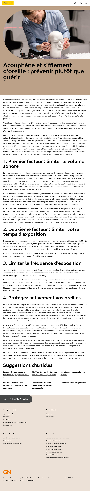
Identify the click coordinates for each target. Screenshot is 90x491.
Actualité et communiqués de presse (15, 422)
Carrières (6, 417)
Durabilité (6, 419)
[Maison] (5, 399)
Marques (5, 478)
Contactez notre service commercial (57, 438)
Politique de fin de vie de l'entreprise (57, 458)
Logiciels (49, 414)
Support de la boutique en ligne (56, 443)
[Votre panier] (80, 3)
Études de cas (7, 425)
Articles (13, 399)
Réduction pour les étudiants (12, 443)
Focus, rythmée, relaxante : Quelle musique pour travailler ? (16, 375)
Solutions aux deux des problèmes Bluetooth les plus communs (15, 385)
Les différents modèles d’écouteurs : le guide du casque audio (42, 385)
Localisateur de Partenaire (11, 438)
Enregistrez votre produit (54, 446)
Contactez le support (53, 441)
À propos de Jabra (8, 414)
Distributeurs (7, 441)
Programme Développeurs (54, 449)
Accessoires (50, 417)
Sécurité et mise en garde (16, 478)
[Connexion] (75, 3)
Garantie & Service (52, 455)
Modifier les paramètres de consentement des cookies (52, 478)
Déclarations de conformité (75, 478)
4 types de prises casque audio (73, 383)
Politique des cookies (30, 478)
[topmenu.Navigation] (86, 3)
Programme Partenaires (54, 452)
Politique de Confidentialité (26, 480)
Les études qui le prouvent (10, 480)
